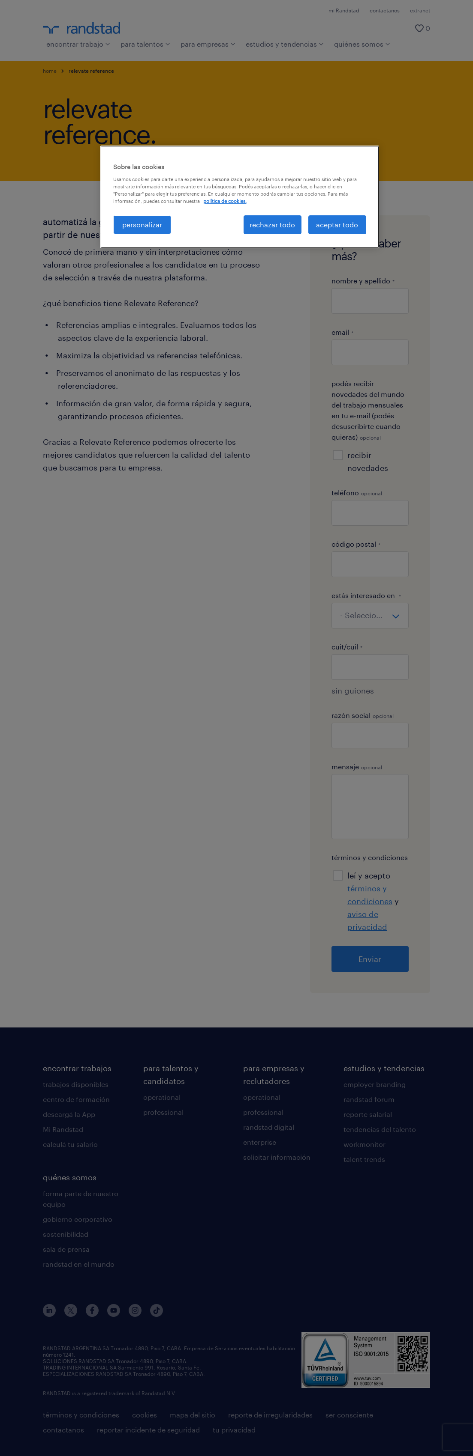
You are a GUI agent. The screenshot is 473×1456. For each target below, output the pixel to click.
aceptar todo (337, 224)
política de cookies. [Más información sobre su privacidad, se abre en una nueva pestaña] (225, 201)
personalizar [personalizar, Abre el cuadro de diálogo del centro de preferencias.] (142, 224)
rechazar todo (272, 224)
